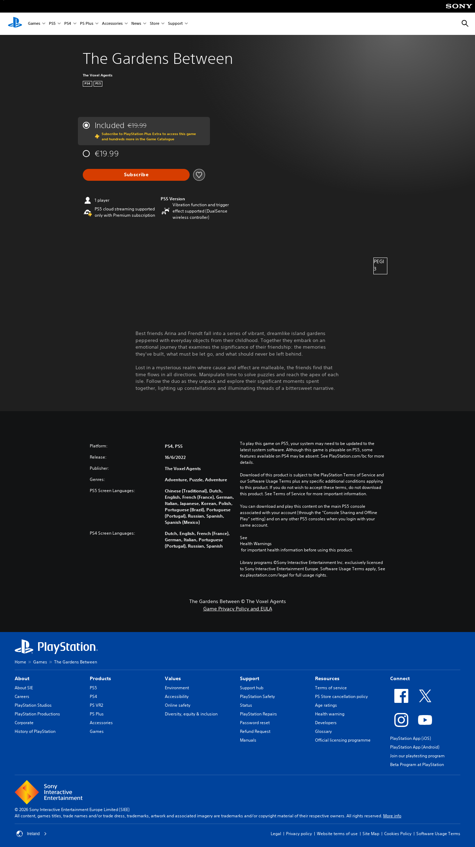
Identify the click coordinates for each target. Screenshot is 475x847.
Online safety (177, 705)
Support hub (251, 688)
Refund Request (255, 731)
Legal (276, 834)
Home (20, 662)
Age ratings (326, 705)
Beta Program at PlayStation (417, 764)
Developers (326, 723)
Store (154, 24)
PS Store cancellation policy (341, 696)
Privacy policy (299, 834)
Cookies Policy (397, 834)
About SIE (24, 688)
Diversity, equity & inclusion (191, 714)
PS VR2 (96, 705)
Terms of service (331, 688)
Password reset (255, 723)
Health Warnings (256, 544)
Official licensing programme (343, 740)
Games (34, 24)
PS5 (52, 24)
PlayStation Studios (33, 705)
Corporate (24, 723)
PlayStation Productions (37, 714)
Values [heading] (173, 678)
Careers (22, 696)
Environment (177, 688)
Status (246, 705)
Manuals (248, 740)
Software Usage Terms (438, 834)
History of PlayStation (35, 731)
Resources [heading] (327, 678)
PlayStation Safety (257, 696)
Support (175, 24)
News (136, 24)
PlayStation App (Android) (414, 747)
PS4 (67, 24)
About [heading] (22, 678)
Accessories (112, 24)
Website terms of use (337, 834)
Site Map (371, 834)
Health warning (329, 714)
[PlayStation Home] (15, 23)
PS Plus (86, 24)
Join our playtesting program (417, 756)
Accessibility (177, 696)
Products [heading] (100, 678)
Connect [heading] (400, 678)
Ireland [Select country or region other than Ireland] (32, 834)
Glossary (323, 731)
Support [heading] (249, 678)
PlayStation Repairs (258, 714)
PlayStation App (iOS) (410, 738)
